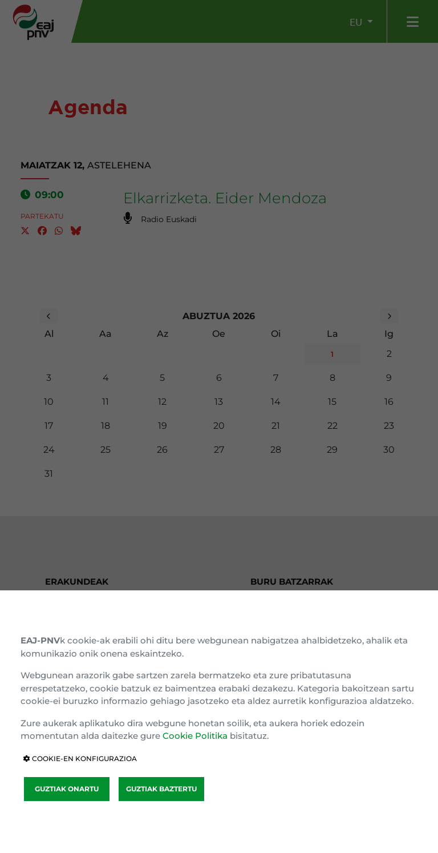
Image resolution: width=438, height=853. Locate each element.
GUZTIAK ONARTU (67, 788)
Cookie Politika (195, 735)
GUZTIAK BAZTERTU (161, 788)
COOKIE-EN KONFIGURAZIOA (80, 758)
